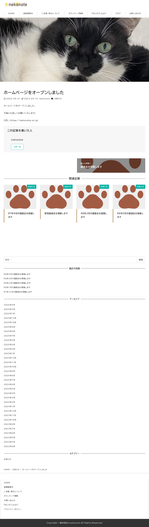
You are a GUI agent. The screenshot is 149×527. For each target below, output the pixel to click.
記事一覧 (18, 147)
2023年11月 (10, 416)
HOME (7, 483)
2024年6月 (9, 385)
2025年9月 (9, 327)
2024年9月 (9, 372)
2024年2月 (9, 403)
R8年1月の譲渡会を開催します (17, 288)
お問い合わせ (9, 500)
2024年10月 (10, 367)
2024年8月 (9, 376)
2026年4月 (9, 305)
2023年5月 (9, 438)
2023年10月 (10, 420)
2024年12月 (10, 358)
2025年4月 (9, 345)
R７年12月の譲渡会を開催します (18, 292)
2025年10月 (10, 323)
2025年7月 (9, 336)
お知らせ (58, 99)
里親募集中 (8, 487)
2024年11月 (10, 363)
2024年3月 (9, 398)
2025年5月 (9, 341)
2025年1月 (9, 354)
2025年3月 (9, 350)
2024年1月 (9, 407)
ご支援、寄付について (13, 491)
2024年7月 (9, 380)
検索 (141, 260)
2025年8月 (9, 332)
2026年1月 (9, 314)
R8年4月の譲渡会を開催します (17, 275)
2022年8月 (9, 447)
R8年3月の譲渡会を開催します (17, 279)
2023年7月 (9, 429)
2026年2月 (9, 310)
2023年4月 (9, 442)
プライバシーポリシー (12, 509)
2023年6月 (9, 434)
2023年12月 (10, 412)
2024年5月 (9, 389)
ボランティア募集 (11, 496)
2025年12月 (10, 319)
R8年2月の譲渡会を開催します (17, 284)
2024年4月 (9, 394)
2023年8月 (9, 425)
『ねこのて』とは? (11, 505)
